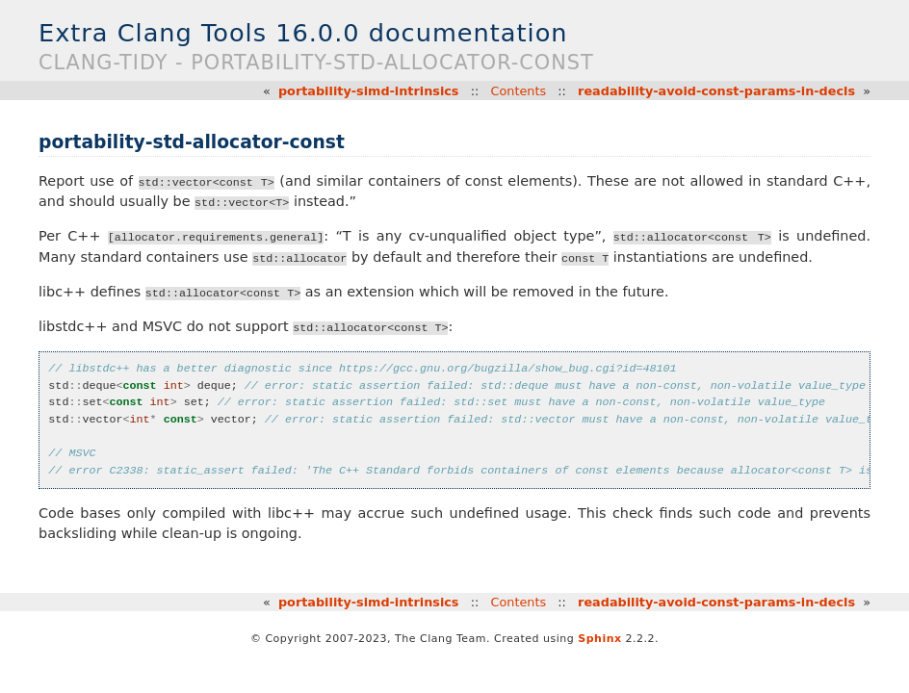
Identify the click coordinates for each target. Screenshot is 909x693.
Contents (519, 91)
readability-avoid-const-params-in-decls (716, 91)
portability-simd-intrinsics (368, 91)
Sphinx (599, 638)
